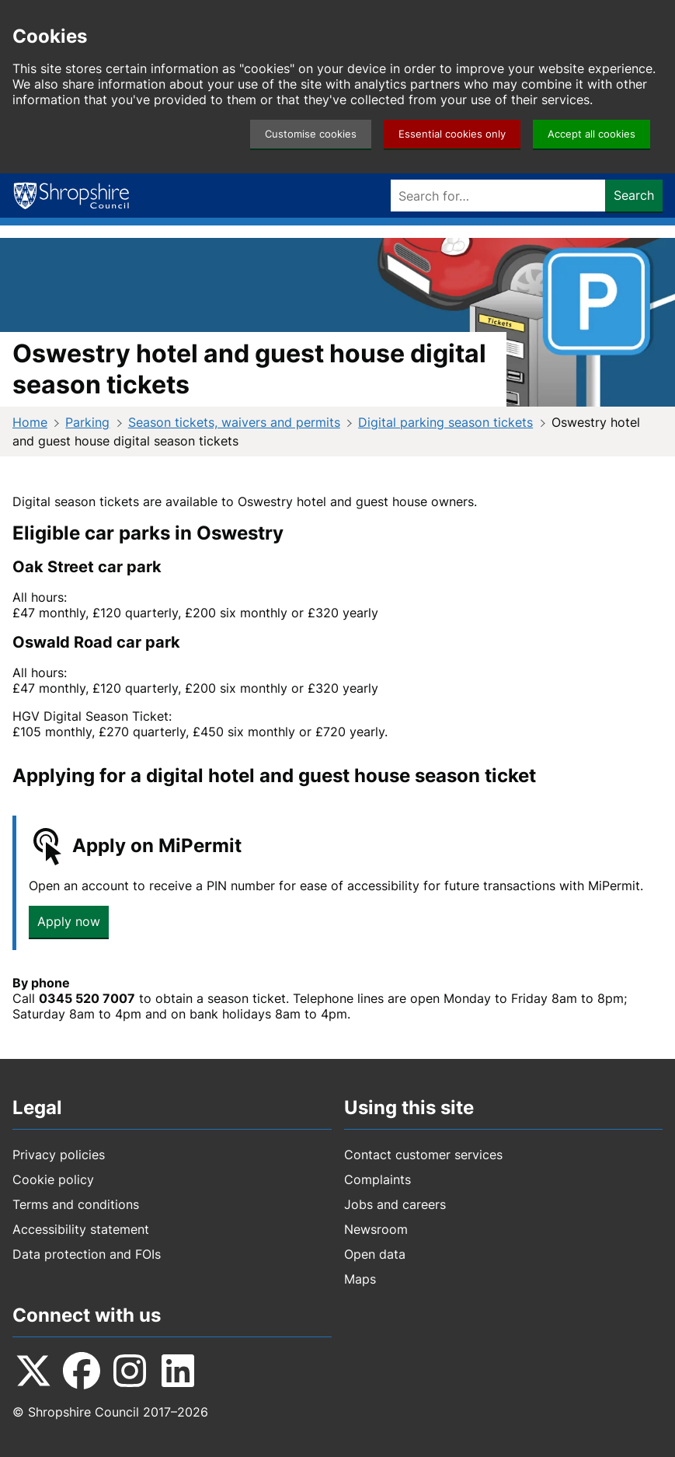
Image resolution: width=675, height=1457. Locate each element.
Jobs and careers (395, 1204)
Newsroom (376, 1229)
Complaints (377, 1179)
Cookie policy (53, 1179)
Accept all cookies (591, 134)
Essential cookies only (452, 134)
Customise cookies (311, 134)
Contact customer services (423, 1154)
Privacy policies (58, 1154)
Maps (360, 1279)
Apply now (68, 921)
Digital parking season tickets (445, 422)
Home (29, 422)
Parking (87, 422)
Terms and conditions (75, 1204)
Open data (374, 1254)
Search (634, 195)
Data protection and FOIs (86, 1254)
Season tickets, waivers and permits (234, 422)
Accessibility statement (80, 1229)
